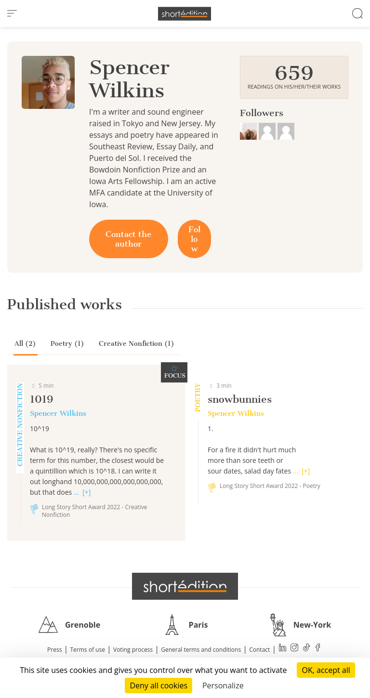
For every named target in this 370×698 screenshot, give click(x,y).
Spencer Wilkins (58, 413)
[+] (86, 492)
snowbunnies (240, 399)
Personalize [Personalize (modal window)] (223, 685)
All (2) (25, 344)
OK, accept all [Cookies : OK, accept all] (326, 670)
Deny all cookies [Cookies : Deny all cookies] (158, 685)
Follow (194, 238)
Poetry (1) (67, 344)
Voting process (133, 649)
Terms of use (87, 649)
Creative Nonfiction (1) (136, 344)
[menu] (12, 13)
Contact (259, 649)
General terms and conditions (201, 649)
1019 (41, 399)
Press (54, 649)
